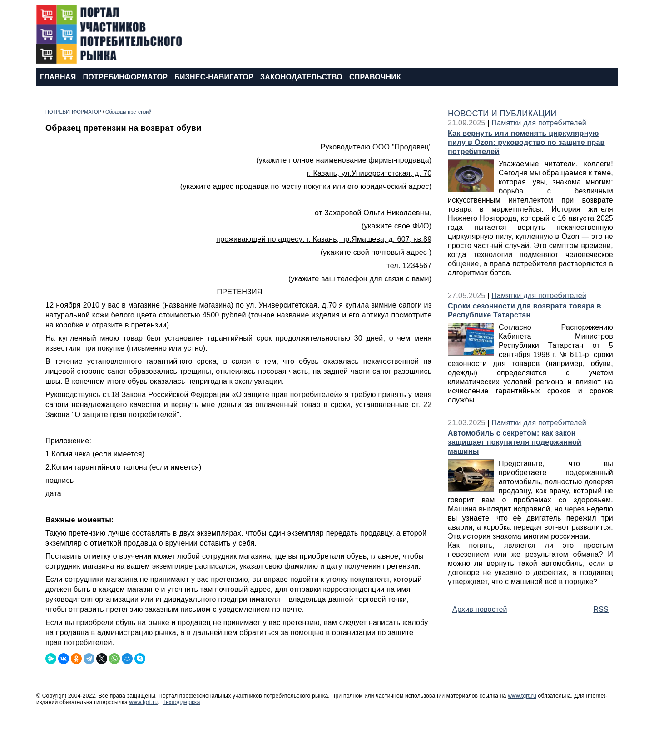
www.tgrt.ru (522, 696)
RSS (601, 609)
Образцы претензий (128, 111)
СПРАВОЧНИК (375, 77)
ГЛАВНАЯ (58, 77)
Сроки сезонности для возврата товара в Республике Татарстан (524, 310)
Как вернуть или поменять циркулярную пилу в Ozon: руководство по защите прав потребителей (526, 142)
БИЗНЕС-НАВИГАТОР (213, 77)
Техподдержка (181, 702)
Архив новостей (479, 609)
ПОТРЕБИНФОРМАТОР (125, 77)
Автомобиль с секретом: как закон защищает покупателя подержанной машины (514, 442)
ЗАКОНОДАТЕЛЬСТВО (301, 77)
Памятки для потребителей (538, 123)
